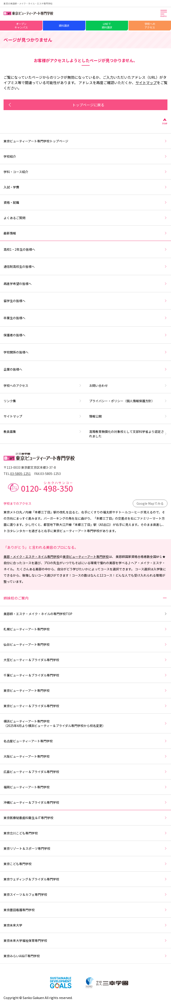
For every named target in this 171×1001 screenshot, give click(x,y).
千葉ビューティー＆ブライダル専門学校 (85, 675)
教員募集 (43, 431)
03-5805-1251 (20, 473)
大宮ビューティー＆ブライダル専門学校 (85, 660)
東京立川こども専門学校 (85, 833)
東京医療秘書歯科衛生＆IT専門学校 (85, 817)
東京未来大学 (85, 925)
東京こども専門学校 (85, 864)
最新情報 (85, 233)
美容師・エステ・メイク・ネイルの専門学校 (85, 613)
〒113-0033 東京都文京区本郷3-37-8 (30, 467)
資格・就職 (85, 202)
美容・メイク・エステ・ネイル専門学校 (32, 556)
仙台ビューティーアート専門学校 (85, 644)
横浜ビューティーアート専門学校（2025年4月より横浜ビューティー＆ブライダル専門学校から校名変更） (85, 723)
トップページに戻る (55, 104)
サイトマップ (146, 82)
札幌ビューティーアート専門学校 (85, 629)
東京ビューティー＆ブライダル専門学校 (85, 706)
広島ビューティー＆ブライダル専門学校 (85, 771)
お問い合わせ (128, 385)
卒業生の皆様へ (85, 318)
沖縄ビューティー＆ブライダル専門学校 (85, 802)
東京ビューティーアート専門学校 (86, 556)
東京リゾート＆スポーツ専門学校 (85, 848)
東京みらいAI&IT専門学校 (85, 956)
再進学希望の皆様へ (85, 283)
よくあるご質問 (85, 218)
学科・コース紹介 (85, 172)
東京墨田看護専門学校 (85, 910)
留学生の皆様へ (85, 301)
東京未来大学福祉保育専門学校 (85, 940)
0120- (47, 486)
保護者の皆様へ (85, 335)
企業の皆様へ (85, 369)
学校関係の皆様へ (85, 352)
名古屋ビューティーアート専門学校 (85, 741)
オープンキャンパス (21, 25)
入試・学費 (85, 187)
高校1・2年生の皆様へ (85, 249)
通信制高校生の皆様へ (85, 266)
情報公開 (128, 416)
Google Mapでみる (150, 503)
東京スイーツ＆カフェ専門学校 (85, 894)
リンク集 (43, 401)
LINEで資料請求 (107, 25)
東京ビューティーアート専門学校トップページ (85, 141)
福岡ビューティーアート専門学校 (85, 787)
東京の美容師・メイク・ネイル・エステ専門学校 (28, 3)
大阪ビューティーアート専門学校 (85, 756)
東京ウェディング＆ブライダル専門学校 (85, 879)
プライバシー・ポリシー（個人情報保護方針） (128, 401)
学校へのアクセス (150, 25)
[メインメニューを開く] (163, 14)
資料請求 (64, 25)
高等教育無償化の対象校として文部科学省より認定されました (128, 433)
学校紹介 (85, 156)
